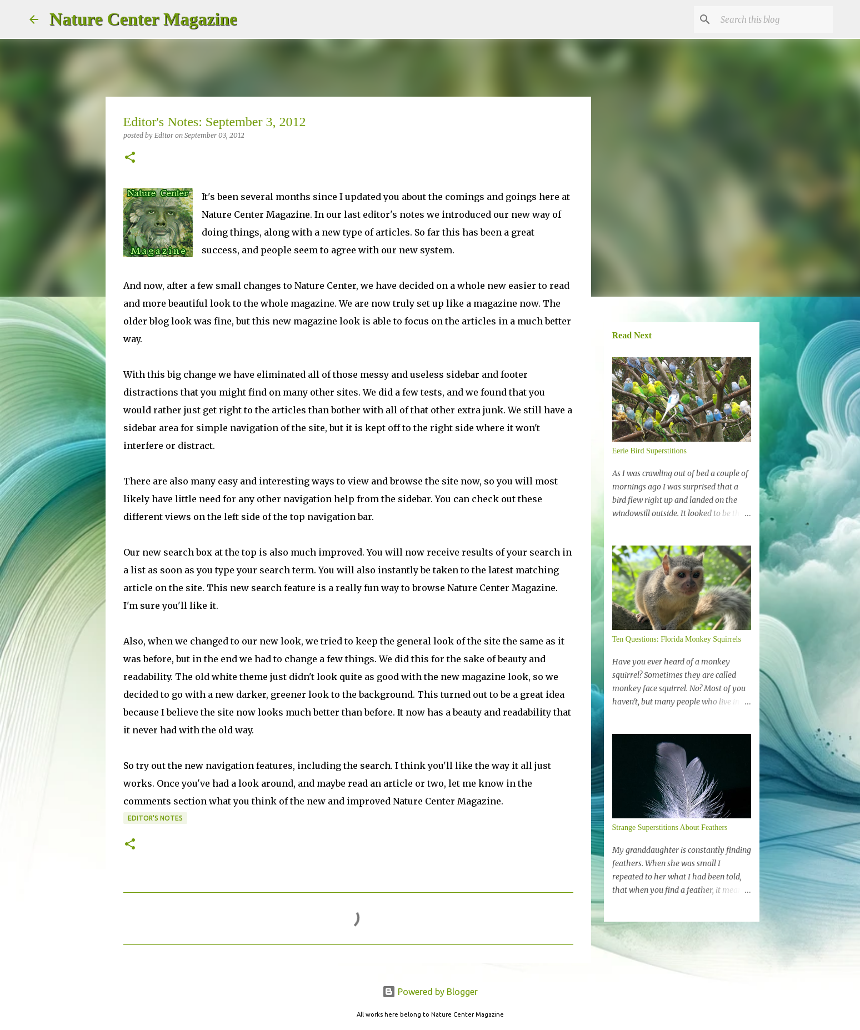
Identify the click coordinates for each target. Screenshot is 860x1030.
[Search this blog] (774, 19)
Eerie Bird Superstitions (649, 451)
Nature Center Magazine (143, 19)
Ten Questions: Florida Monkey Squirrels (676, 639)
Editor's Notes (155, 818)
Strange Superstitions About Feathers (670, 827)
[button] (130, 158)
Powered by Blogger (430, 992)
